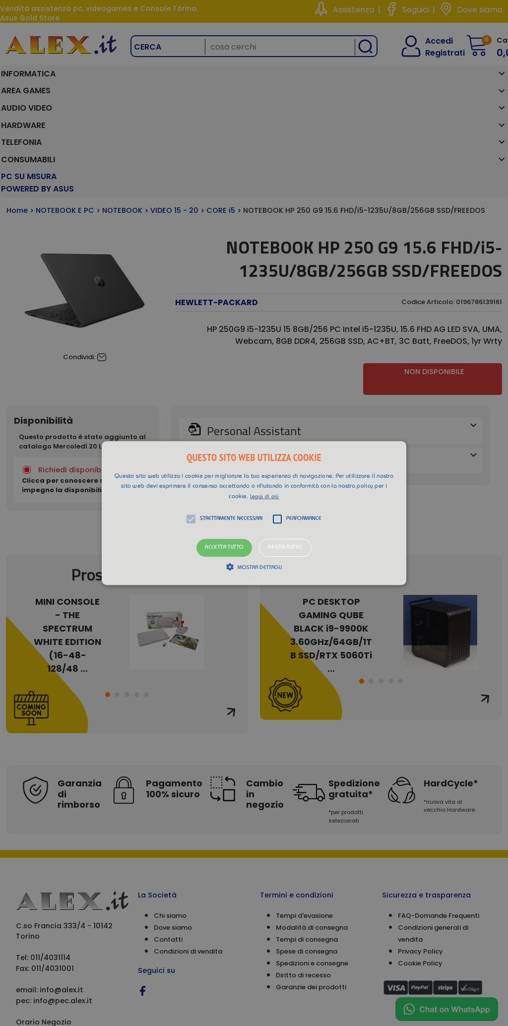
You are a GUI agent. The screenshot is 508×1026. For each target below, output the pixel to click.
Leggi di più (264, 497)
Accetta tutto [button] (224, 548)
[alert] (254, 513)
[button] (254, 513)
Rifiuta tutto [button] (285, 548)
